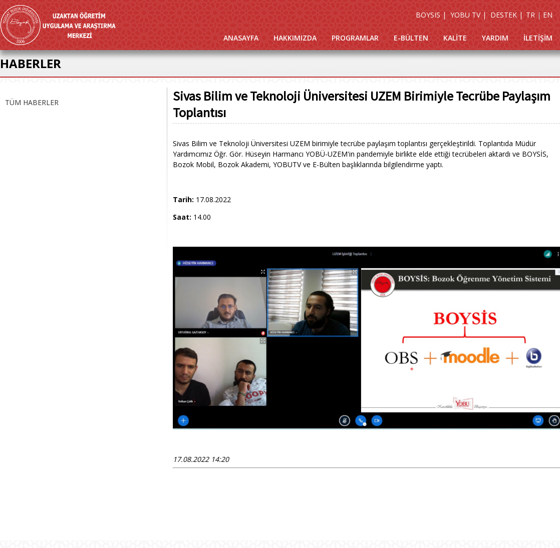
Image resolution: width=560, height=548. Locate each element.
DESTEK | (506, 15)
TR (530, 15)
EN (547, 15)
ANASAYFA (240, 38)
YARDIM (495, 38)
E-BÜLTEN (411, 38)
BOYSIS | (431, 15)
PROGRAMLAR (355, 38)
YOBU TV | (468, 15)
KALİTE (455, 38)
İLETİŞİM (537, 38)
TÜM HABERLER (32, 102)
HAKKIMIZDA (295, 38)
